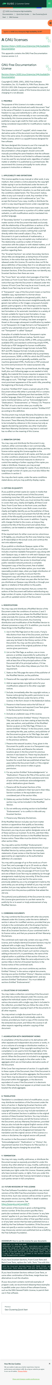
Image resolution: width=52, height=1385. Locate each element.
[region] (26, 1372)
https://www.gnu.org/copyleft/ (15, 1204)
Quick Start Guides (23, 14)
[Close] (49, 1363)
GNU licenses (13, 17)
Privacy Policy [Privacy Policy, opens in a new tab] (22, 1371)
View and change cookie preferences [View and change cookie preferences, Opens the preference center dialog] (26, 1379)
